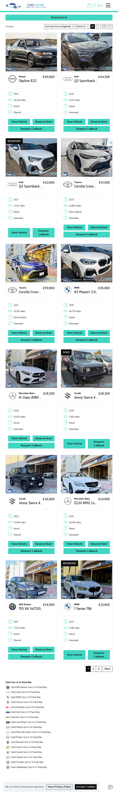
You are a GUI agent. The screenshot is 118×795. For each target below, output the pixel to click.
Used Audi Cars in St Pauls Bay (25, 692)
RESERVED (14, 141)
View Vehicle (19, 121)
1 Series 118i (83, 608)
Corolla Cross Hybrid (89, 186)
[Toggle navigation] (108, 5)
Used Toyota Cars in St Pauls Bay (26, 757)
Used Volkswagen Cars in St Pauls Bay (29, 767)
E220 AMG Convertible (91, 503)
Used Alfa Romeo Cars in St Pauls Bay (29, 687)
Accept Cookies (85, 786)
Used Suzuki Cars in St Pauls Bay (26, 752)
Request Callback (31, 128)
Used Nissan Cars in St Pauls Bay (26, 737)
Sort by (58, 26)
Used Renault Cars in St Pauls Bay (27, 742)
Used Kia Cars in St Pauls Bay (25, 717)
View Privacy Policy (59, 786)
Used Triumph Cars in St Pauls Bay (27, 762)
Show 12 (81, 26)
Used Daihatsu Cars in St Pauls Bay (27, 707)
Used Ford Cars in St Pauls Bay (25, 712)
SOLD (66, 352)
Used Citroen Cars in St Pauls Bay (26, 702)
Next (107, 668)
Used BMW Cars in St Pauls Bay (26, 697)
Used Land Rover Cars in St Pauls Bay (28, 722)
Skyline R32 (28, 80)
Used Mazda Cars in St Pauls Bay (26, 727)
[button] (99, 5)
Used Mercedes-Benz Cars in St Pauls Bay (31, 732)
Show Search (59, 17)
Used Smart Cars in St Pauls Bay (26, 747)
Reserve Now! (43, 121)
